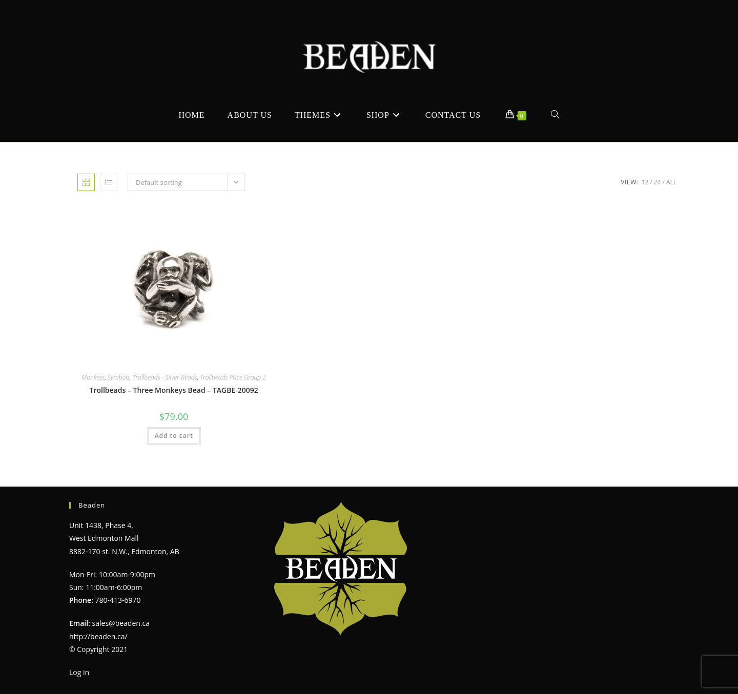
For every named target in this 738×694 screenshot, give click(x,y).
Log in (79, 672)
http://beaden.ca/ (98, 636)
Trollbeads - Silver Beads (165, 377)
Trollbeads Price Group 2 (233, 377)
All (671, 182)
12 (645, 182)
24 (657, 182)
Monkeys (93, 377)
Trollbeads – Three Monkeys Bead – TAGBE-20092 (173, 390)
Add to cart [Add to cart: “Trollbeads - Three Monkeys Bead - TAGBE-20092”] (174, 435)
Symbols (119, 377)
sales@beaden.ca (121, 623)
